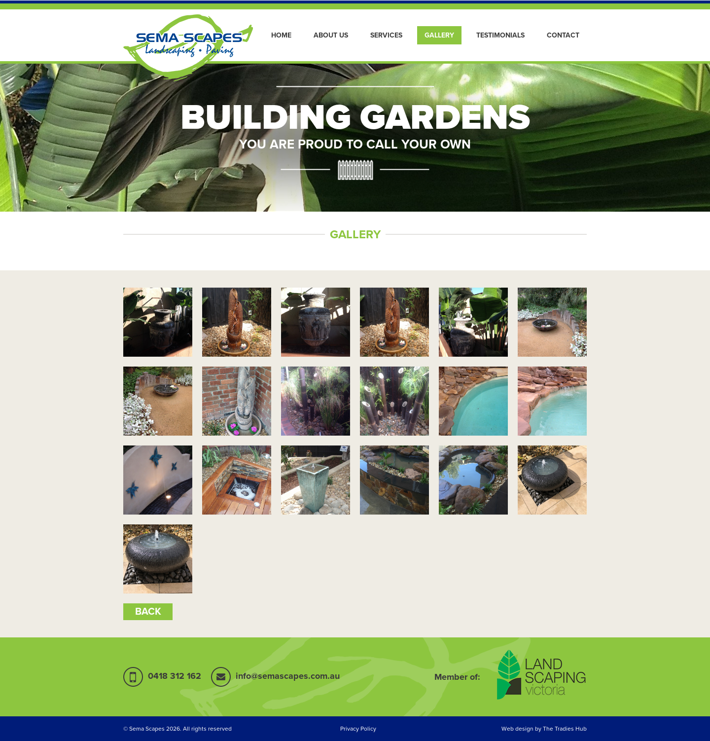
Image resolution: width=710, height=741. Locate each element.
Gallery (439, 35)
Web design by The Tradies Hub (544, 728)
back (148, 612)
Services (386, 35)
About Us (331, 35)
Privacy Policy (358, 728)
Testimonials (500, 35)
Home (281, 35)
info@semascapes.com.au (288, 675)
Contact (563, 35)
